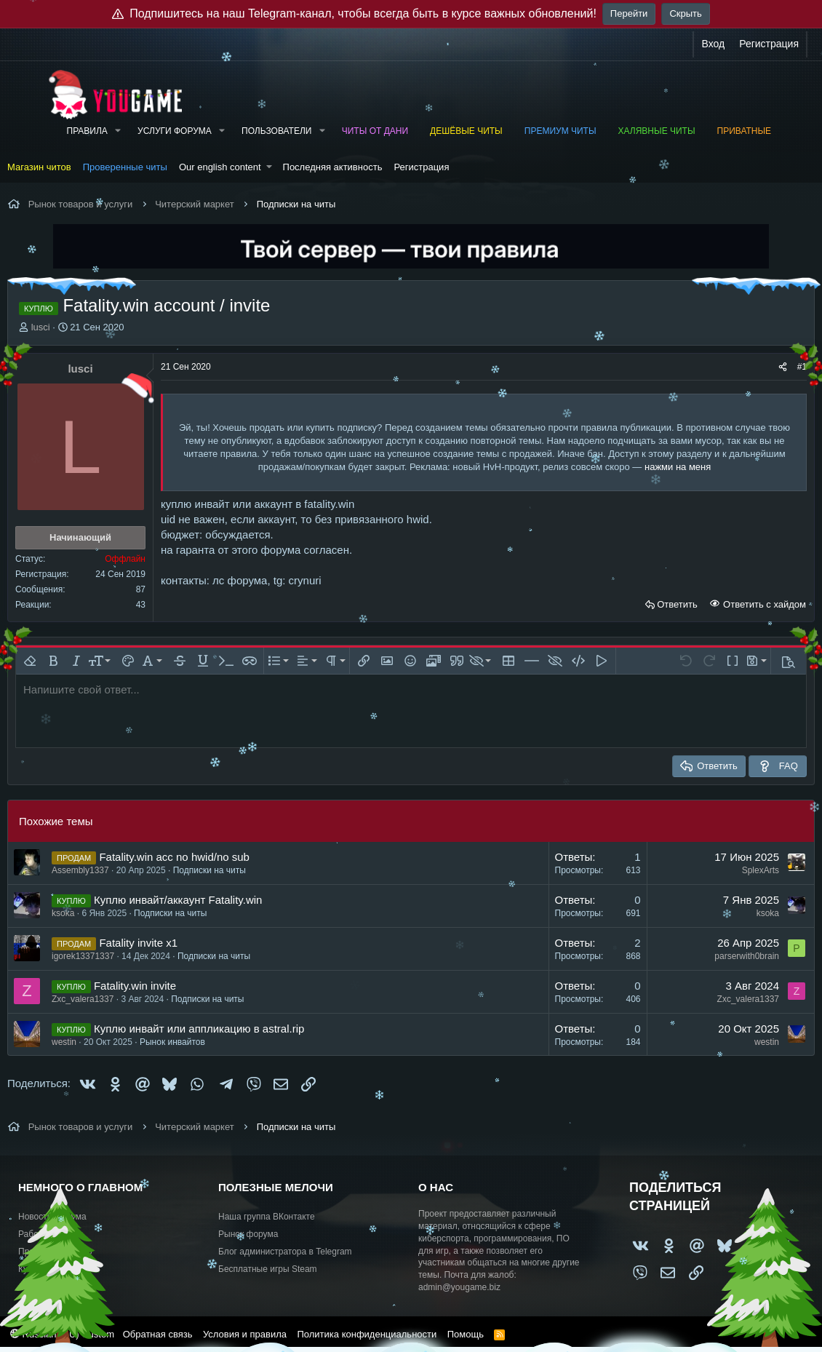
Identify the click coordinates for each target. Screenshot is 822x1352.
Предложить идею (55, 1251)
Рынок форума (248, 1234)
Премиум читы (560, 131)
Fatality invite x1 (138, 943)
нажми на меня (678, 466)
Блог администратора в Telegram (285, 1251)
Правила (87, 131)
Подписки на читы (209, 870)
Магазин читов (39, 167)
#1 (802, 367)
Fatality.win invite (135, 985)
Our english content (220, 167)
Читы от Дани (375, 131)
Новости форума (52, 1217)
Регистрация (421, 167)
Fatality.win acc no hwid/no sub (174, 857)
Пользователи (276, 131)
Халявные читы (656, 131)
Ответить (677, 604)
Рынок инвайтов (172, 1042)
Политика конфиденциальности (366, 1334)
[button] (118, 131)
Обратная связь (158, 1334)
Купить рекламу (50, 1269)
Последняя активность (333, 167)
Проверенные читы (125, 167)
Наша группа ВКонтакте (266, 1217)
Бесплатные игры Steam (267, 1269)
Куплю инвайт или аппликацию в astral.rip (199, 1028)
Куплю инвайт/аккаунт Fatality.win (178, 900)
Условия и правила (245, 1334)
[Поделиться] (782, 367)
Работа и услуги (50, 1234)
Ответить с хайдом (763, 604)
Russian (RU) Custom (62, 1334)
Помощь (465, 1334)
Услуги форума (174, 131)
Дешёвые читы (466, 131)
